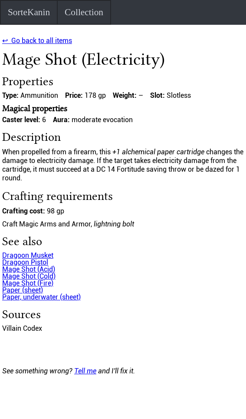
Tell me (85, 371)
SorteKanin (29, 12)
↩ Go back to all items (37, 41)
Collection (84, 12)
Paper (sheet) (22, 290)
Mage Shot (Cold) (29, 276)
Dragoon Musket (27, 255)
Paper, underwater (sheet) (41, 297)
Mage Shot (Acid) (28, 269)
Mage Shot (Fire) (27, 283)
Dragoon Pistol (25, 262)
